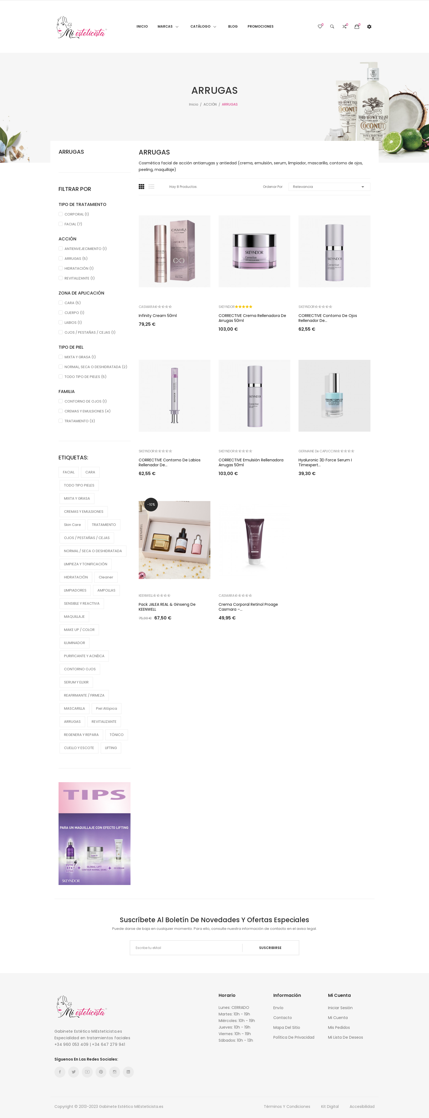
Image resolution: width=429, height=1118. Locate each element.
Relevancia (329, 187)
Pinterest (100, 1072)
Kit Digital (330, 1106)
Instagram (114, 1072)
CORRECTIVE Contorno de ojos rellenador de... (327, 318)
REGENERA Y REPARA (81, 734)
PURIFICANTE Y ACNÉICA (84, 656)
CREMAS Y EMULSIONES (88, 411)
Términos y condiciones (287, 1106)
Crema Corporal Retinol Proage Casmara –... (248, 607)
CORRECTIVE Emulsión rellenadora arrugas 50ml (251, 462)
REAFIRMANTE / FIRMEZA (84, 695)
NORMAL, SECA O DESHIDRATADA (96, 366)
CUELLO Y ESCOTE (79, 747)
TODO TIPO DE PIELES (85, 376)
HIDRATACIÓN (79, 268)
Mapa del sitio (286, 1027)
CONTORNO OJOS (80, 669)
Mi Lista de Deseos (345, 1037)
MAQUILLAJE (74, 616)
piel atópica (106, 708)
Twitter (73, 1072)
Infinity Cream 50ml (158, 315)
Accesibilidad (362, 1106)
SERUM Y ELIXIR (76, 682)
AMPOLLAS (106, 590)
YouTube (87, 1072)
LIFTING (111, 747)
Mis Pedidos (339, 1027)
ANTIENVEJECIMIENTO (86, 248)
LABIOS (73, 322)
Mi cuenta (338, 1017)
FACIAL (73, 224)
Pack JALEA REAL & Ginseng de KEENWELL (167, 607)
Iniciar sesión (340, 1008)
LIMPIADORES (75, 590)
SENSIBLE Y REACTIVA (82, 603)
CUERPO (74, 312)
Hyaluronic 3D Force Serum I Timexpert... (325, 462)
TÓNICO (117, 734)
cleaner (106, 577)
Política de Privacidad (293, 1037)
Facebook (59, 1072)
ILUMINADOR (74, 642)
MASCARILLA (74, 708)
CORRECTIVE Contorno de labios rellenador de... (170, 462)
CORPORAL (77, 214)
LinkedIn (128, 1072)
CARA (73, 302)
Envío (278, 1008)
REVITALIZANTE (80, 278)
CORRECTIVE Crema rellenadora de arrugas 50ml (252, 318)
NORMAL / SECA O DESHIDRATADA (93, 551)
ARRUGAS (71, 152)
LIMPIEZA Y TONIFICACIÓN (85, 564)
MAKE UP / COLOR (79, 629)
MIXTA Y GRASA (80, 357)
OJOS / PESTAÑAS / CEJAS (90, 332)
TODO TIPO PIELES (79, 485)
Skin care (72, 524)
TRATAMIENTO (80, 421)
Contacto (282, 1017)
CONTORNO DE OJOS (86, 401)
